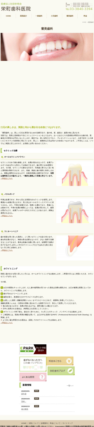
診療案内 (44, 418)
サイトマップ (67, 418)
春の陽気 (24, 409)
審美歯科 (69, 16)
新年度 (23, 394)
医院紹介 (23, 16)
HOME (8, 16)
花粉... (23, 401)
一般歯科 (38, 16)
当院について (34, 418)
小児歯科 (54, 16)
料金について (55, 418)
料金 (85, 16)
